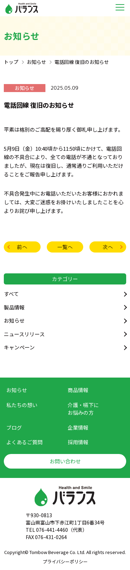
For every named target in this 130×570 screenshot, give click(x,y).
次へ (108, 246)
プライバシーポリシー (65, 561)
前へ (22, 246)
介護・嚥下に (83, 409)
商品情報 (78, 390)
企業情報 (78, 427)
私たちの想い (21, 404)
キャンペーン (19, 347)
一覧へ (65, 246)
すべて (11, 293)
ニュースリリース (24, 334)
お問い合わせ (65, 461)
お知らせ (14, 320)
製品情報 (14, 307)
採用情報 (78, 442)
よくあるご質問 (24, 442)
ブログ (14, 427)
